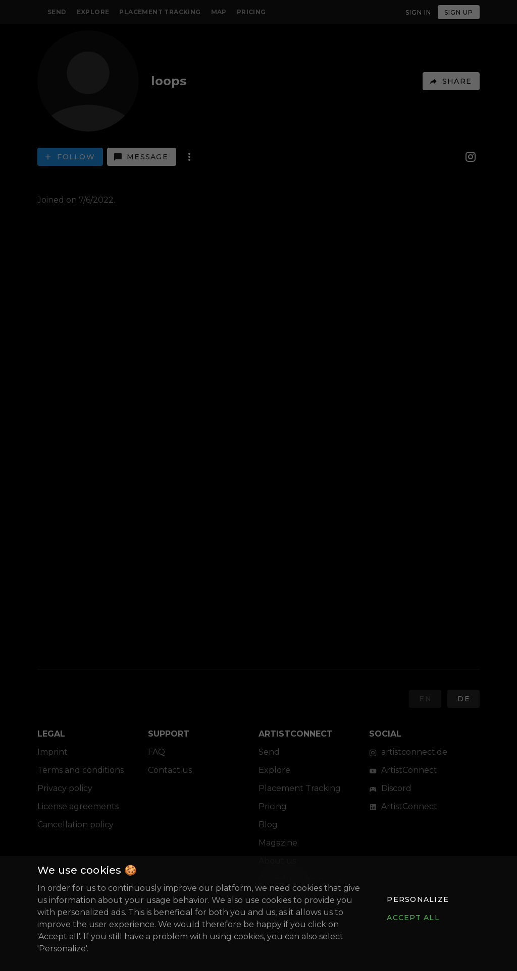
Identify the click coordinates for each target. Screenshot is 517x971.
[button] (417, 899)
